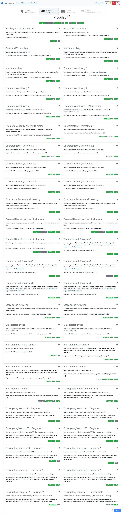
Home (18, 3)
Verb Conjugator (77, 247)
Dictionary (24, 3)
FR (118, 3)
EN (114, 3)
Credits (31, 3)
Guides (36, 3)
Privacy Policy (100, 3)
